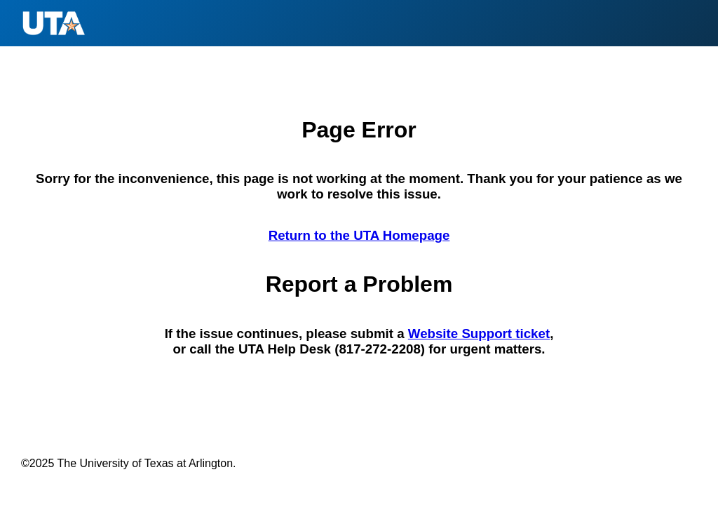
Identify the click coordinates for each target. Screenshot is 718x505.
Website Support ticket (479, 333)
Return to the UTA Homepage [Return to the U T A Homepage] (359, 235)
